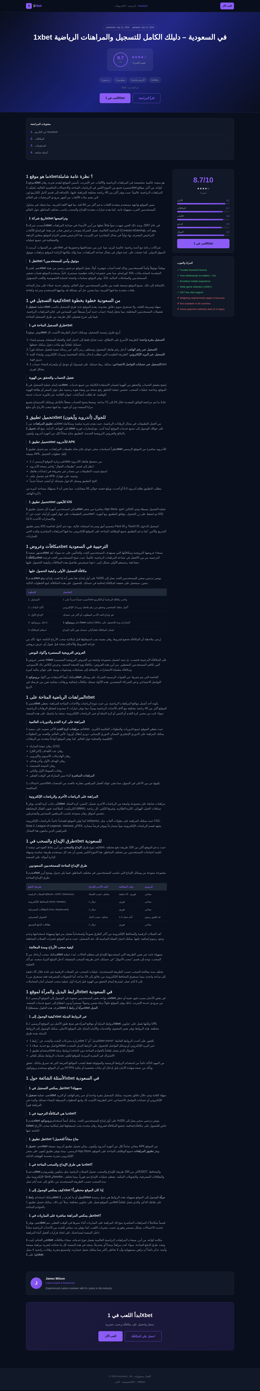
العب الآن (225, 6)
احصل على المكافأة (143, 1337)
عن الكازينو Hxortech (46, 133)
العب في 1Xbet (115, 99)
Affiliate (141, 1383)
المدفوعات (40, 146)
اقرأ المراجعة (146, 99)
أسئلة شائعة (41, 153)
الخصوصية (127, 1383)
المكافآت (39, 139)
